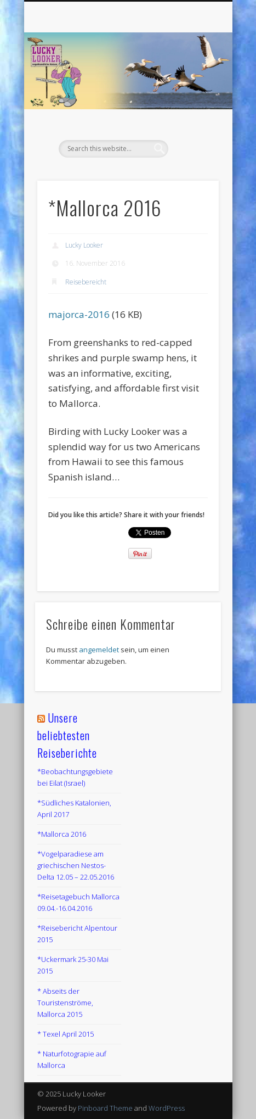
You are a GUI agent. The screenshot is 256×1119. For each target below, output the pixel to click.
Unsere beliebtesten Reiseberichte (67, 735)
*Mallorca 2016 (61, 834)
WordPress (167, 1108)
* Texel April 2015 (65, 1034)
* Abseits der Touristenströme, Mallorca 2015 (65, 1002)
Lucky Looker (84, 245)
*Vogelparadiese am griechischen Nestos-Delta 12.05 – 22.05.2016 (75, 865)
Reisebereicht (85, 282)
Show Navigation (192, 98)
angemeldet (99, 649)
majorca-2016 (79, 314)
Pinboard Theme (105, 1108)
